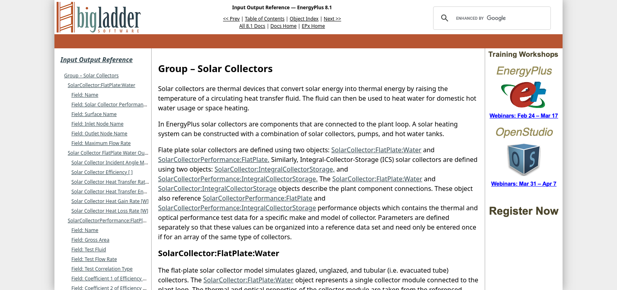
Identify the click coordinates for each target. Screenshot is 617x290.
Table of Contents (264, 18)
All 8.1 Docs (252, 26)
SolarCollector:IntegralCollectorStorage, (275, 169)
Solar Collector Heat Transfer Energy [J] (115, 191)
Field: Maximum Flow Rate (101, 143)
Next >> (332, 18)
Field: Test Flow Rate (94, 259)
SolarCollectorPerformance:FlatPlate (109, 220)
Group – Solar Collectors (91, 75)
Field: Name (84, 94)
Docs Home (284, 26)
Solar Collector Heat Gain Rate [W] (109, 201)
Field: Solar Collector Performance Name (117, 104)
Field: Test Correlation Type (102, 268)
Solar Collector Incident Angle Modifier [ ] (118, 162)
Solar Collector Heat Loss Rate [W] (109, 210)
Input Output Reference (96, 59)
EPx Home (313, 26)
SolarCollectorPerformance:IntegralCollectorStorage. (238, 178)
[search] (490, 18)
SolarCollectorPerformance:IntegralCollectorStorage (237, 207)
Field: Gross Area (90, 239)
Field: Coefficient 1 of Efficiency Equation (117, 278)
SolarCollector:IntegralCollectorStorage (217, 188)
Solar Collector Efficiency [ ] (102, 172)
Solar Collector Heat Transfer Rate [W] (114, 181)
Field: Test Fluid (88, 249)
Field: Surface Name (94, 114)
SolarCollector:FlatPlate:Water (101, 85)
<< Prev (231, 18)
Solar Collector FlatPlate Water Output (111, 152)
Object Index (304, 18)
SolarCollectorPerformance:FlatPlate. (213, 159)
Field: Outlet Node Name (99, 133)
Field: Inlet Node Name (97, 123)
